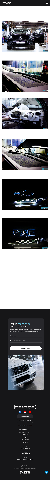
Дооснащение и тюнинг (25, 433)
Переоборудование (23, 430)
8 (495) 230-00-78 (18, 257)
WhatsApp (11, 259)
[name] (26, 336)
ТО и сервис (25, 438)
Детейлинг (25, 435)
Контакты (25, 443)
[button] (25, 417)
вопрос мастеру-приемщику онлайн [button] (24, 330)
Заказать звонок (26, 349)
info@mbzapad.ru (25, 449)
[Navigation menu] (47, 3)
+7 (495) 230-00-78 (25, 454)
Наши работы (25, 440)
